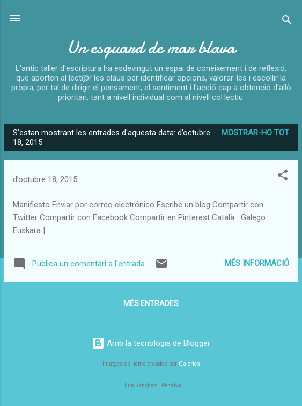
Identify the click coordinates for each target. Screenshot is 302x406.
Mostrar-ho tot (255, 132)
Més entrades (151, 303)
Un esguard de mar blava (151, 47)
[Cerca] (287, 21)
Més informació (257, 263)
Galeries (189, 363)
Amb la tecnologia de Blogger (151, 343)
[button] (282, 177)
